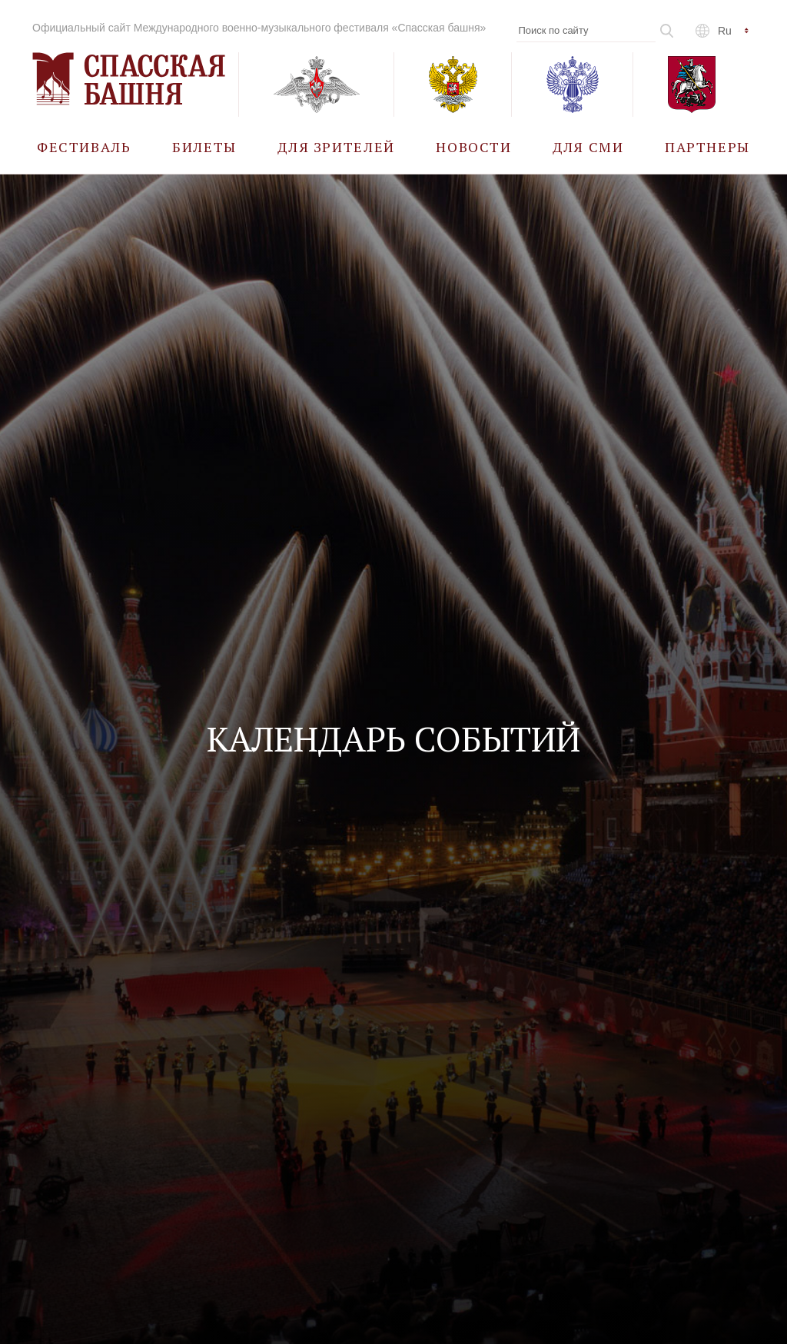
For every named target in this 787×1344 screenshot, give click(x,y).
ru (725, 31)
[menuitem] (84, 146)
